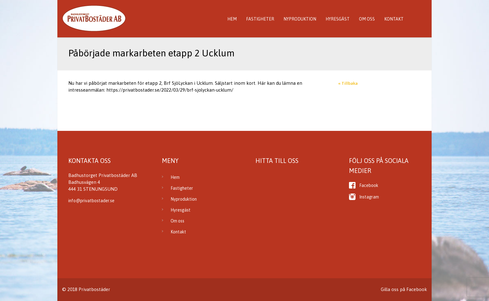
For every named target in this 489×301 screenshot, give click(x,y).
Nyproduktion (299, 19)
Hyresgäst (338, 19)
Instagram (369, 196)
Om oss (367, 19)
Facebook (368, 185)
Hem (232, 19)
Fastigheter (260, 19)
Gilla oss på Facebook (404, 289)
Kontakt (394, 19)
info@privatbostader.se (91, 200)
